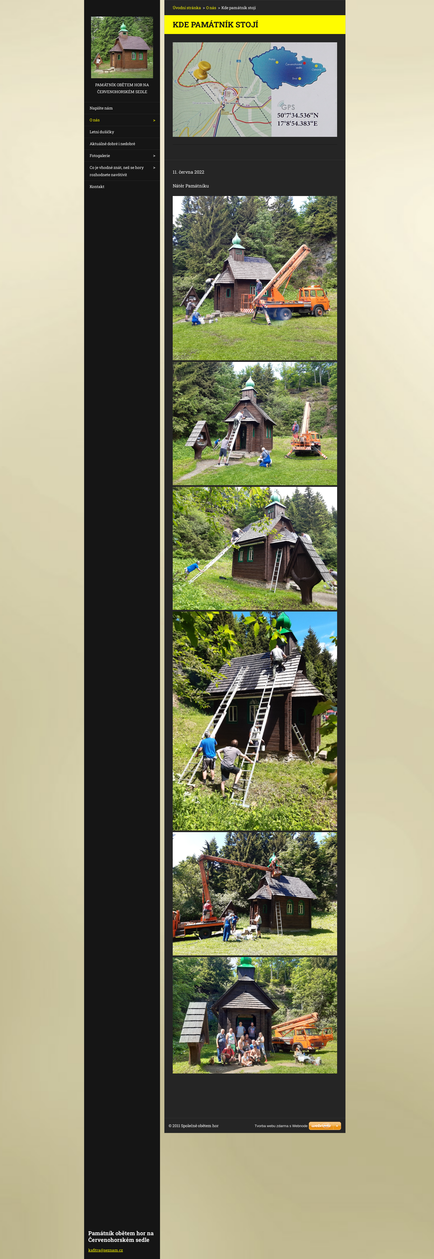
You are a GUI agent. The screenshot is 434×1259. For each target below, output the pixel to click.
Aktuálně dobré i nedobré (112, 143)
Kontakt (97, 186)
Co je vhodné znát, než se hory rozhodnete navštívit (117, 171)
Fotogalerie (100, 155)
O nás (95, 119)
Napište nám (101, 108)
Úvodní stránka (187, 7)
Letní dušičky (102, 131)
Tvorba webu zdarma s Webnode (281, 1126)
